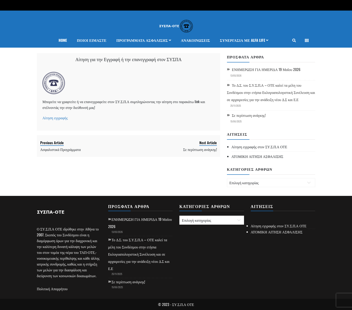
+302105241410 (49, 5)
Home (63, 40)
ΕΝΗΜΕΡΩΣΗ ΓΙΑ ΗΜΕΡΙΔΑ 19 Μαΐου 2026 (266, 69)
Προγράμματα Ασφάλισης (142, 40)
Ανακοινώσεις (195, 40)
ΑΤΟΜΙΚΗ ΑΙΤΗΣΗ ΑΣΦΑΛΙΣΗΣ (257, 156)
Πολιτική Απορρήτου (52, 288)
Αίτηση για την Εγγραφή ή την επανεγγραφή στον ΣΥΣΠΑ (128, 59)
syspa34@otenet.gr (82, 5)
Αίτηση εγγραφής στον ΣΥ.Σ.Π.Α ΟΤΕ (259, 146)
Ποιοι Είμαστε (91, 40)
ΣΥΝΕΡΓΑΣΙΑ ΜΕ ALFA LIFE (242, 40)
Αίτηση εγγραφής (55, 117)
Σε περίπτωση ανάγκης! (249, 115)
